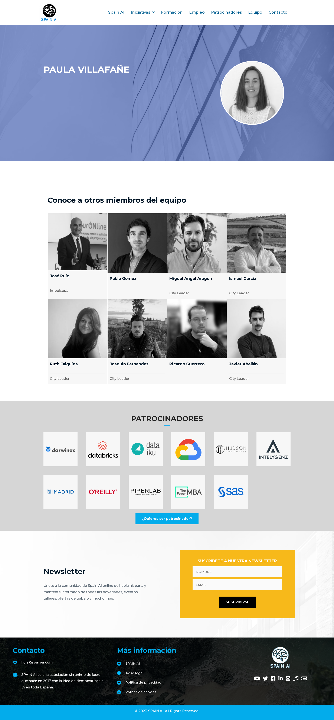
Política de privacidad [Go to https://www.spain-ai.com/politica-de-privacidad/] (144, 682)
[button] (167, 518)
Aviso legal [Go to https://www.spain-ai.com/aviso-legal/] (134, 673)
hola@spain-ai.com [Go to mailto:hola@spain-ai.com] (38, 662)
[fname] (237, 571)
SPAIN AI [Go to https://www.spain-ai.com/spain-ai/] (133, 663)
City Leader (179, 293)
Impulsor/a (59, 291)
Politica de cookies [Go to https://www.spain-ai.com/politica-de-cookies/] (141, 692)
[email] (237, 584)
